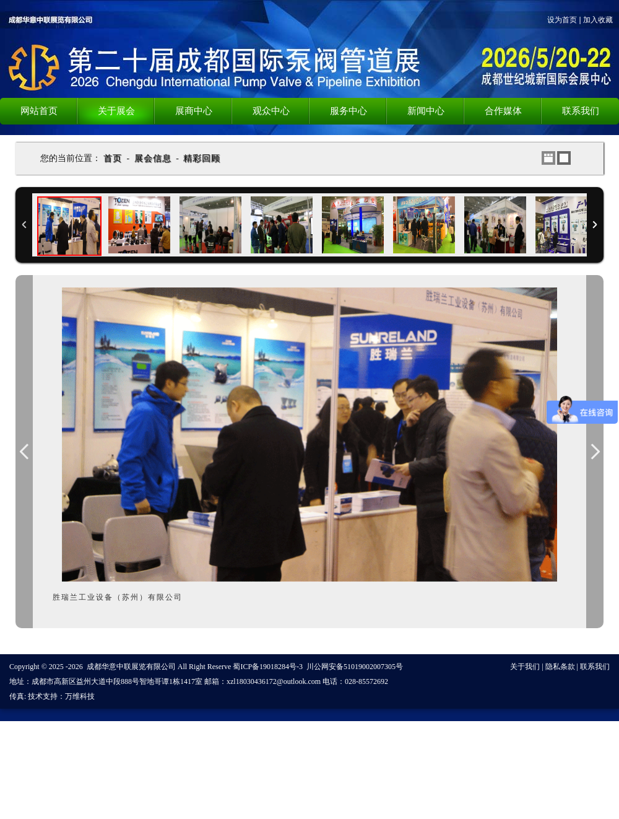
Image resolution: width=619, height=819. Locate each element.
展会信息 (152, 158)
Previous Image (24, 451)
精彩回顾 (201, 158)
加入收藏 (598, 19)
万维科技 (80, 696)
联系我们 (595, 666)
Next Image (595, 451)
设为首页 (562, 19)
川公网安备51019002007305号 (354, 666)
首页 (112, 158)
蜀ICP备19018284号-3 (268, 666)
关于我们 (525, 666)
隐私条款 (560, 666)
